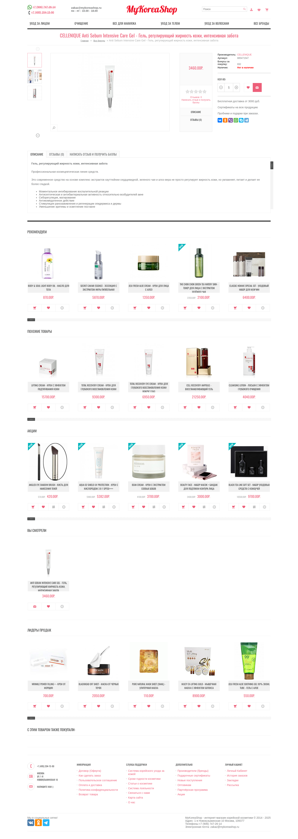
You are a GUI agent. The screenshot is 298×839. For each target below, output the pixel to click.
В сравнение (53, 507)
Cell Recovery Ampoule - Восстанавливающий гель (199, 387)
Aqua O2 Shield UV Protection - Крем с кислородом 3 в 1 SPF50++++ (98, 486)
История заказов (237, 775)
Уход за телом (170, 23)
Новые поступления (190, 780)
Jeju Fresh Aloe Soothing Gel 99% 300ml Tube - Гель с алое (249, 686)
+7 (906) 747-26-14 (44, 6)
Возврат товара (88, 794)
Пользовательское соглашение (98, 780)
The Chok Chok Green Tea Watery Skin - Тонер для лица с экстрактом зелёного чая (199, 288)
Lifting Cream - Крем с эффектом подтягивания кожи (48, 387)
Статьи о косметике (140, 783)
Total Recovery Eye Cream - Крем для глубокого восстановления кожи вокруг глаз (149, 387)
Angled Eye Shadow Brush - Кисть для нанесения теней (48, 486)
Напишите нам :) (45, 786)
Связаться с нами (139, 792)
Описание (196, 112)
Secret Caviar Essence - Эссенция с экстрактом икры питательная (98, 287)
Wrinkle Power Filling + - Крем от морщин (48, 686)
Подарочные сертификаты (194, 775)
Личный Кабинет (237, 770)
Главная (85, 41)
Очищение (81, 23)
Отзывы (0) (196, 120)
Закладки (233, 780)
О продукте (62, 308)
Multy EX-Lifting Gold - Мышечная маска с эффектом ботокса (198, 686)
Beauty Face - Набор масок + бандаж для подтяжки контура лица (199, 486)
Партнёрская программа (193, 789)
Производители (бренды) (193, 770)
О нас (131, 802)
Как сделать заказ (90, 775)
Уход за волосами (216, 23)
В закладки (248, 87)
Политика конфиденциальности (98, 789)
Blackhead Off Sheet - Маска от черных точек (99, 686)
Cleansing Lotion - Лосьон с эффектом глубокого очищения (249, 387)
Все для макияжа (124, 23)
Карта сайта (135, 797)
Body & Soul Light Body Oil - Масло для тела (48, 287)
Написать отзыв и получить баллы (195, 101)
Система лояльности (141, 788)
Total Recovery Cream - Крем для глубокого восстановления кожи (98, 387)
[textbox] (224, 9)
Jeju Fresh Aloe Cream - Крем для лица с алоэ (149, 287)
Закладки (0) (259, 9)
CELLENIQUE (244, 54)
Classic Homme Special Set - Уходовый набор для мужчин (249, 287)
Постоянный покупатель (251, 9)
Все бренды (261, 23)
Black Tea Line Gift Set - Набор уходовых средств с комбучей (249, 486)
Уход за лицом (40, 23)
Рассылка (233, 785)
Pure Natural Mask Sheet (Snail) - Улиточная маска (148, 686)
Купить (35, 308)
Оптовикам (184, 785)
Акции (181, 794)
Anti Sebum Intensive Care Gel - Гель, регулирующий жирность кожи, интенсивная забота (48, 586)
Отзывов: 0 (196, 97)
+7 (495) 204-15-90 (42, 12)
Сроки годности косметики (144, 778)
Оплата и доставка (90, 785)
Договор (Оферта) (90, 770)
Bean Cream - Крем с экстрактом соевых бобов (149, 486)
